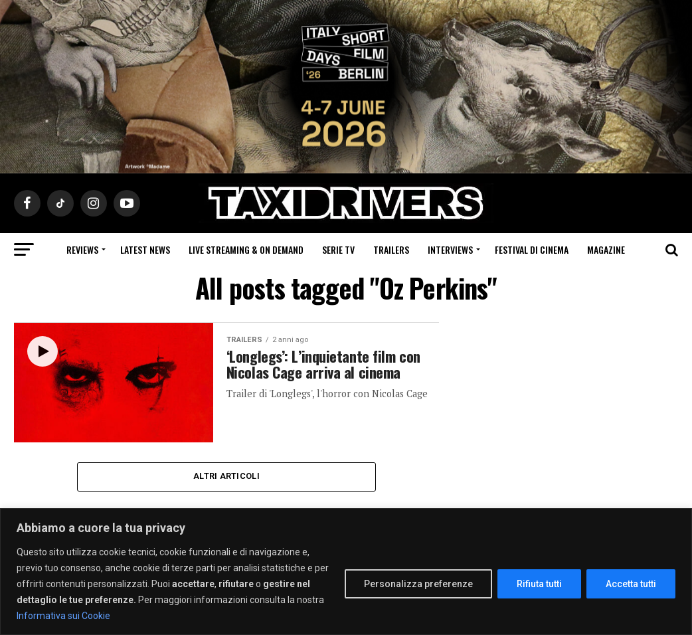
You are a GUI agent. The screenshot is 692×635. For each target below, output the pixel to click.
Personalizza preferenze (418, 584)
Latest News (145, 249)
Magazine (606, 249)
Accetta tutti (631, 584)
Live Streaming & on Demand (246, 249)
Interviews (450, 249)
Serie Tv (338, 249)
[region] (346, 571)
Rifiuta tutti (539, 584)
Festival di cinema (531, 249)
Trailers (391, 249)
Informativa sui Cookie (63, 615)
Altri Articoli (226, 477)
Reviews (82, 249)
